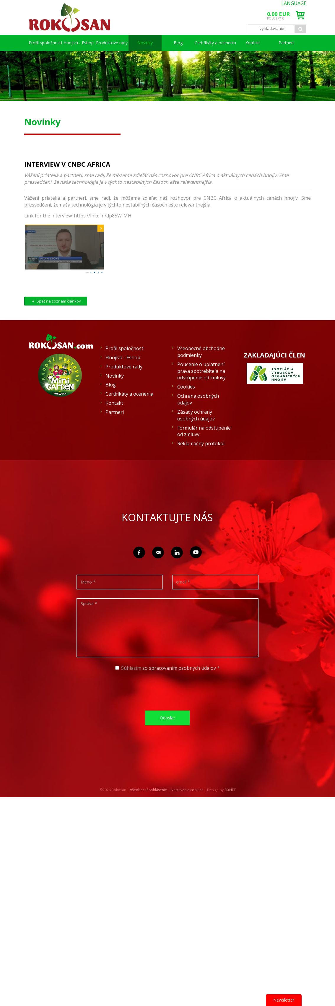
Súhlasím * (167, 684)
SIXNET (230, 805)
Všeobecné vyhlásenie (148, 805)
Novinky (172, 42)
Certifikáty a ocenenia (233, 42)
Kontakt (273, 42)
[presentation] (169, 706)
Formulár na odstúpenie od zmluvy (204, 447)
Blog (196, 42)
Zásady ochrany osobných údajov (196, 431)
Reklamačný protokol (201, 459)
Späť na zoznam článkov (55, 317)
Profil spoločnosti (51, 42)
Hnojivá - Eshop (95, 42)
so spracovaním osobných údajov (179, 684)
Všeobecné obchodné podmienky (201, 367)
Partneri (42, 58)
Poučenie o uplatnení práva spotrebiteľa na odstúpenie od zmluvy (201, 387)
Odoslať (167, 734)
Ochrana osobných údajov (198, 415)
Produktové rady (137, 42)
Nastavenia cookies (187, 805)
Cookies (186, 402)
